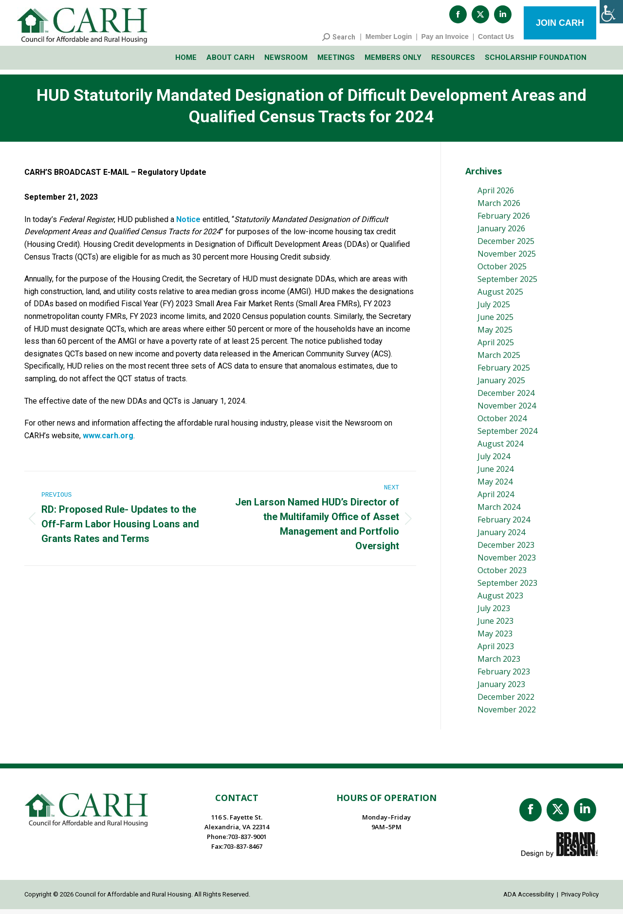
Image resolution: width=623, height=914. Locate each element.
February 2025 (503, 372)
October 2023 (502, 575)
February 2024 (503, 524)
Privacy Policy (580, 899)
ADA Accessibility (528, 899)
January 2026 (501, 233)
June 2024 (495, 474)
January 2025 (501, 385)
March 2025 (498, 360)
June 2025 (495, 322)
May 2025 (495, 334)
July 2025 (493, 309)
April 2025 (495, 347)
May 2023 (495, 638)
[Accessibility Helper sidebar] (611, 11)
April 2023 (495, 651)
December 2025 (505, 246)
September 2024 (507, 436)
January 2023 (501, 689)
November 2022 (506, 714)
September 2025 (507, 284)
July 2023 (493, 613)
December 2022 (505, 702)
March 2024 (498, 512)
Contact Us (496, 41)
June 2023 (495, 626)
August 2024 (500, 448)
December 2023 (505, 550)
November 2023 (506, 562)
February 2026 (503, 220)
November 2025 (506, 258)
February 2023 (503, 676)
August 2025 (500, 296)
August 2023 (500, 600)
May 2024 (495, 486)
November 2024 (506, 410)
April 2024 (495, 499)
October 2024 (502, 423)
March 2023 (498, 664)
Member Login (389, 41)
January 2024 (501, 537)
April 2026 (495, 195)
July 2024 (493, 461)
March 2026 (498, 208)
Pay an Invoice (445, 41)
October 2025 (502, 271)
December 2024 (505, 398)
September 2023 (507, 588)
